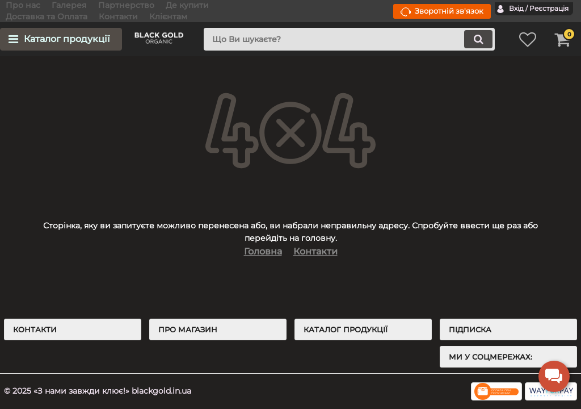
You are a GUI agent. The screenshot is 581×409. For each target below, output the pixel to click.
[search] (349, 39)
